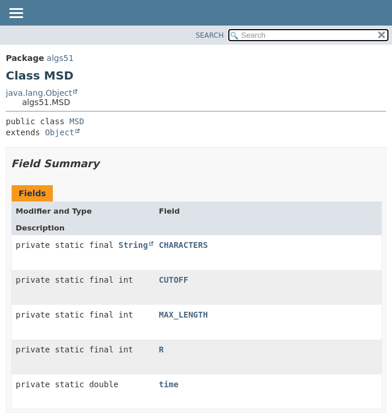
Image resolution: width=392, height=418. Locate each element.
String (133, 245)
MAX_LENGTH (183, 314)
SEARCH (210, 35)
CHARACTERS (183, 245)
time (169, 384)
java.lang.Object (39, 93)
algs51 (59, 58)
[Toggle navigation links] (16, 14)
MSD (77, 121)
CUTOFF (174, 279)
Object (59, 132)
